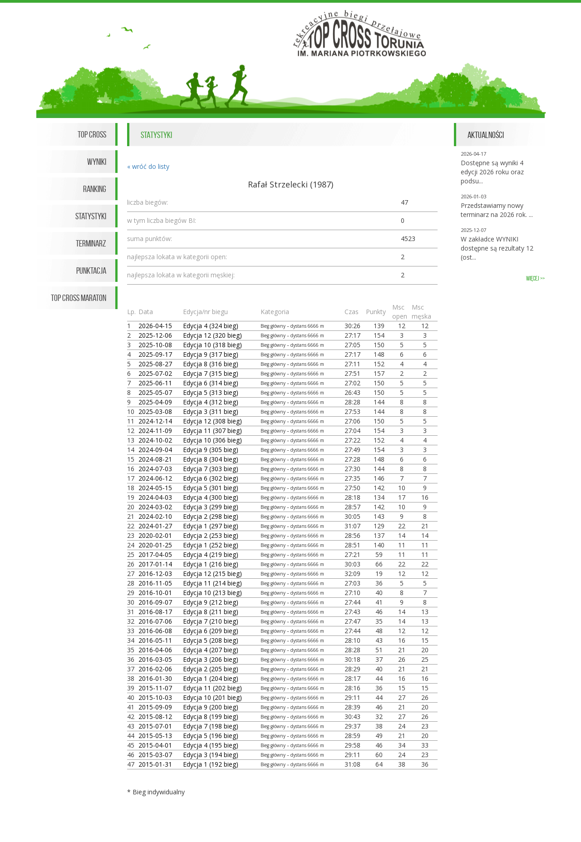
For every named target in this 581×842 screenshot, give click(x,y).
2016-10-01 (155, 592)
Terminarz (91, 243)
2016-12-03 (155, 573)
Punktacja (91, 271)
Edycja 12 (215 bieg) (212, 573)
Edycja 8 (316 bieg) (210, 363)
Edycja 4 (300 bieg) (210, 497)
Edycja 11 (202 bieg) (212, 688)
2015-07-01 (155, 726)
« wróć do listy (148, 166)
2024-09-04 (155, 449)
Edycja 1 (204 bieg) (210, 678)
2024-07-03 (155, 468)
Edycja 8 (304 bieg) (210, 459)
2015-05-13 (155, 735)
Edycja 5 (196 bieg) (210, 735)
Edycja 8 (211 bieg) (210, 611)
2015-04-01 (155, 745)
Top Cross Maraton (78, 298)
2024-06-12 (155, 478)
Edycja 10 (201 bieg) (212, 697)
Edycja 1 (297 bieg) (210, 526)
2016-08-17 (155, 611)
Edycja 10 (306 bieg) (212, 440)
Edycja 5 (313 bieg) (210, 392)
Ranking (94, 189)
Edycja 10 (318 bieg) (212, 344)
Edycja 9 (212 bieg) (210, 602)
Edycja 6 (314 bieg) (210, 383)
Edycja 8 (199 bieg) (210, 716)
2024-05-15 (155, 487)
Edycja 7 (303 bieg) (210, 468)
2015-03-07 (155, 754)
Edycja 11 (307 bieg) (212, 430)
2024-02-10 (155, 516)
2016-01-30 (155, 678)
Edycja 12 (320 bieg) (212, 335)
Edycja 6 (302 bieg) (210, 478)
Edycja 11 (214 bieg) (212, 583)
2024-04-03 (155, 497)
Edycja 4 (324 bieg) (210, 325)
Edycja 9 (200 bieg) (210, 707)
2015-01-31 (155, 764)
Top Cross (92, 134)
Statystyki (90, 216)
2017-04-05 (155, 554)
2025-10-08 (155, 344)
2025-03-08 (155, 411)
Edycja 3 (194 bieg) (210, 754)
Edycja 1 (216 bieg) (210, 564)
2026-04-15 (155, 325)
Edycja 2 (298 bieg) (210, 516)
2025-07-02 (155, 373)
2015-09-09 (155, 707)
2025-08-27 (155, 363)
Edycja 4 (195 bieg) (210, 745)
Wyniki (96, 162)
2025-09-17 (155, 354)
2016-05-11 (155, 640)
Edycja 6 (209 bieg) (210, 630)
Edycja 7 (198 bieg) (210, 726)
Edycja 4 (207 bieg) (210, 649)
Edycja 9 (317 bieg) (210, 354)
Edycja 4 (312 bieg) (210, 402)
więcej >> (535, 278)
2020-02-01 (155, 535)
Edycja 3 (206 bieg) (210, 659)
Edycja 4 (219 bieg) (210, 554)
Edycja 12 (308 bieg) (212, 421)
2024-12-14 (155, 421)
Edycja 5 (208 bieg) (210, 640)
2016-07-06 (155, 621)
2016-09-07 (155, 602)
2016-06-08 (155, 630)
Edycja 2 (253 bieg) (210, 535)
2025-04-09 (155, 402)
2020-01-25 (155, 545)
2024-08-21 (155, 459)
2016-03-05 (155, 659)
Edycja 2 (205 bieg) (210, 669)
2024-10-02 (155, 440)
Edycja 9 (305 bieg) (210, 449)
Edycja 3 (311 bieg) (210, 411)
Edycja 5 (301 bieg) (210, 487)
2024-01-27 (155, 526)
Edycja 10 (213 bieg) (212, 592)
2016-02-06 (155, 669)
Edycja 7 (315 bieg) (210, 373)
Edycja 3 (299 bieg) (210, 506)
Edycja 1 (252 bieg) (210, 545)
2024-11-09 (155, 430)
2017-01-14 (155, 564)
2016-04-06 (155, 649)
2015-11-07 (155, 688)
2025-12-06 (155, 335)
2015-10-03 (155, 697)
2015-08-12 (155, 716)
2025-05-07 (155, 392)
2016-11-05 (155, 583)
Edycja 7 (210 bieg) (210, 621)
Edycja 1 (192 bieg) (210, 764)
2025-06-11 (155, 383)
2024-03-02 (155, 506)
